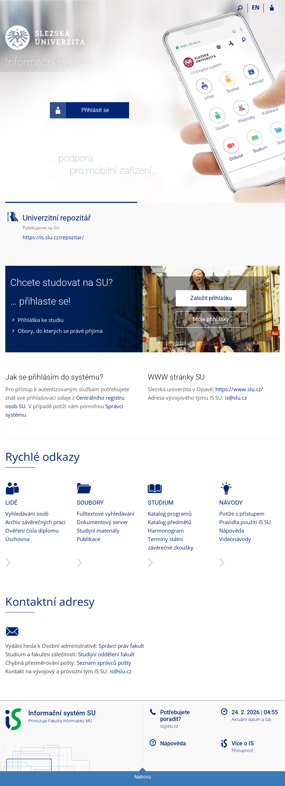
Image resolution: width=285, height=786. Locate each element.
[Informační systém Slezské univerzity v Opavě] (45, 28)
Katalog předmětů (169, 522)
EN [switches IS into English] (256, 7)
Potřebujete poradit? (175, 715)
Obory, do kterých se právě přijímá (60, 330)
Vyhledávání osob (26, 513)
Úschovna (17, 538)
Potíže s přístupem (241, 513)
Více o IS (243, 743)
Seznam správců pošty (104, 662)
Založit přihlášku (211, 298)
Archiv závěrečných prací (35, 522)
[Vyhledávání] (240, 8)
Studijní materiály (98, 530)
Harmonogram (166, 530)
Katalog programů (170, 513)
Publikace (88, 538)
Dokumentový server (102, 522)
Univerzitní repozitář (57, 217)
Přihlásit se (79, 110)
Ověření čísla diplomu (32, 530)
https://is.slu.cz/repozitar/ (53, 237)
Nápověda (231, 530)
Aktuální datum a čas (251, 719)
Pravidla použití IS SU (245, 522)
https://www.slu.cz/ (239, 389)
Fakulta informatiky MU (70, 720)
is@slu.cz (236, 397)
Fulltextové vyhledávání (105, 513)
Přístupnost (243, 750)
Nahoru (142, 777)
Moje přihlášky (211, 319)
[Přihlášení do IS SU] (272, 8)
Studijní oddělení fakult (106, 654)
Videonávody (235, 538)
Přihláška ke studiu (41, 319)
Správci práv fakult (121, 645)
